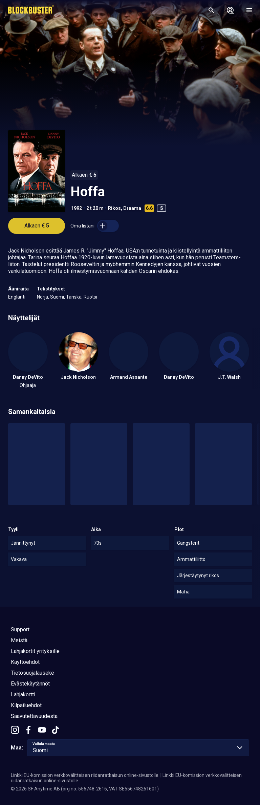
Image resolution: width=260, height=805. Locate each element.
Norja (42, 297)
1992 (76, 208)
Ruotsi (90, 297)
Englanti (16, 297)
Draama (132, 208)
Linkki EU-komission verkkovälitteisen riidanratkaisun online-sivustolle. (85, 775)
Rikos (114, 208)
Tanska (74, 297)
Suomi (57, 297)
